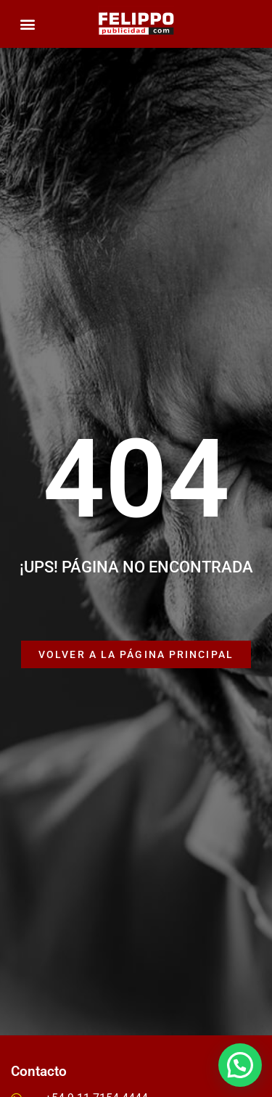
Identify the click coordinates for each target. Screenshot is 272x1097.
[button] (27, 24)
